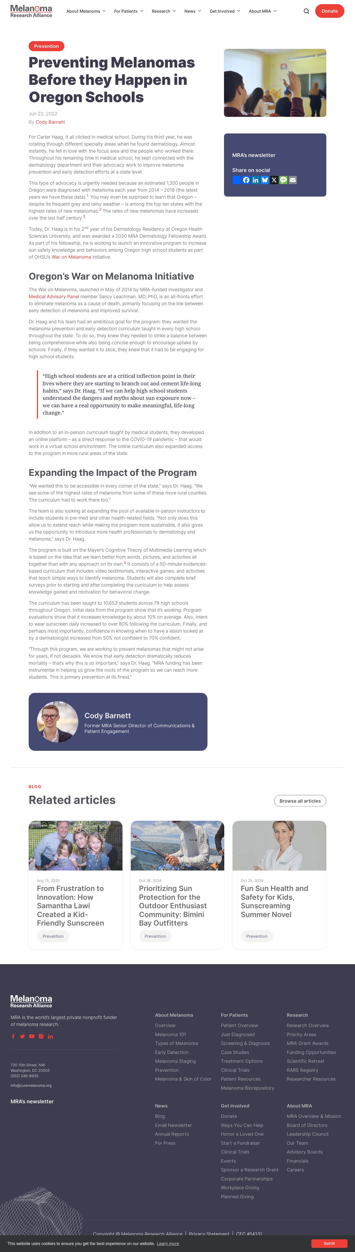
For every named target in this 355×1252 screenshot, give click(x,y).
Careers (295, 1200)
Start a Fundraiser (240, 1173)
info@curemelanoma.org (31, 1096)
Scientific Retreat (306, 1091)
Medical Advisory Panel (54, 296)
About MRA (260, 11)
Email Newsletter (173, 1155)
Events (228, 1191)
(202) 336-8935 (24, 1086)
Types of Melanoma (176, 1073)
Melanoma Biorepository (247, 1118)
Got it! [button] (329, 1243)
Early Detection (172, 1082)
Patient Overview (239, 1056)
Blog (160, 1146)
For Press (165, 1173)
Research (161, 11)
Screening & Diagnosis (245, 1073)
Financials (297, 1191)
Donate (330, 11)
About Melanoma (83, 11)
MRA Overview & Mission (314, 1146)
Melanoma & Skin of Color (183, 1109)
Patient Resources (240, 1109)
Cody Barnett (50, 122)
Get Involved (222, 11)
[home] (31, 11)
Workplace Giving (240, 1218)
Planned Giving (237, 1227)
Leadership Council (307, 1164)
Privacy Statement (209, 1234)
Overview (165, 1056)
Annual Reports (172, 1164)
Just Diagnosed (238, 1065)
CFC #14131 (249, 1234)
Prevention (46, 46)
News (190, 11)
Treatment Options (242, 1091)
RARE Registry (302, 1100)
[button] (86, 11)
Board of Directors (307, 1155)
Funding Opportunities (311, 1082)
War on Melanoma (71, 257)
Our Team (297, 1173)
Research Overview (308, 1056)
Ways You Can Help (242, 1155)
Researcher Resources (311, 1109)
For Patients (126, 11)
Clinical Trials (235, 1100)
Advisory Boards (305, 1182)
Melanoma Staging (175, 1091)
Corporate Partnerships (247, 1209)
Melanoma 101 (170, 1065)
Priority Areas (301, 1065)
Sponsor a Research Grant (250, 1200)
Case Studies (235, 1082)
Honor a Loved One (242, 1164)
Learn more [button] (168, 1243)
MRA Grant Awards (307, 1073)
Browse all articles (300, 802)
